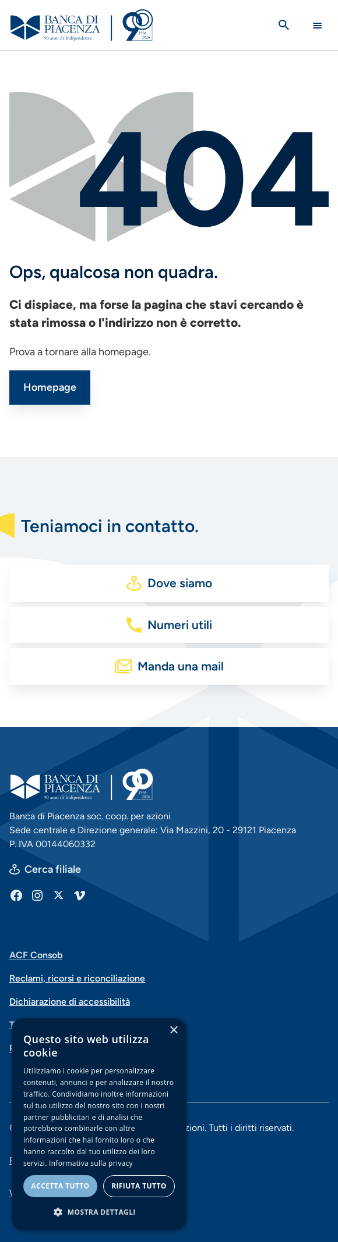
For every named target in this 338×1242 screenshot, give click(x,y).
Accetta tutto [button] (60, 1186)
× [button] (173, 1030)
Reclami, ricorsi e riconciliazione (77, 978)
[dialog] (99, 1124)
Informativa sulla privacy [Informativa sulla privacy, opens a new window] (91, 1163)
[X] (58, 895)
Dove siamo (179, 583)
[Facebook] (16, 895)
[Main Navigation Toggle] (317, 25)
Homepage (49, 387)
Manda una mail (181, 666)
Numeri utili (179, 625)
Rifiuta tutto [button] (139, 1186)
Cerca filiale (52, 869)
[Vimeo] (79, 895)
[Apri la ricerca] (283, 25)
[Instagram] (37, 895)
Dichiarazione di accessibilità (69, 1001)
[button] (99, 1212)
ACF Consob (35, 955)
